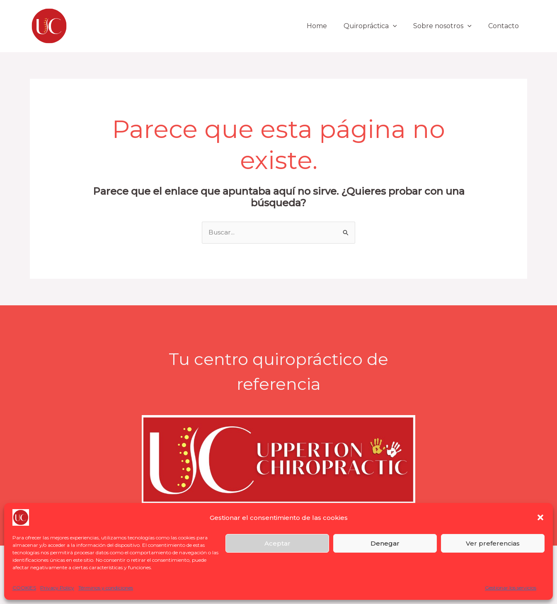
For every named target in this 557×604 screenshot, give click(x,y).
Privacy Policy (57, 588)
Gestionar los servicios (510, 588)
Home (328, 26)
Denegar (385, 543)
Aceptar (277, 543)
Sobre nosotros (447, 26)
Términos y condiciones (105, 588)
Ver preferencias (493, 543)
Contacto (505, 26)
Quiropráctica (378, 26)
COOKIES (24, 588)
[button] (540, 517)
